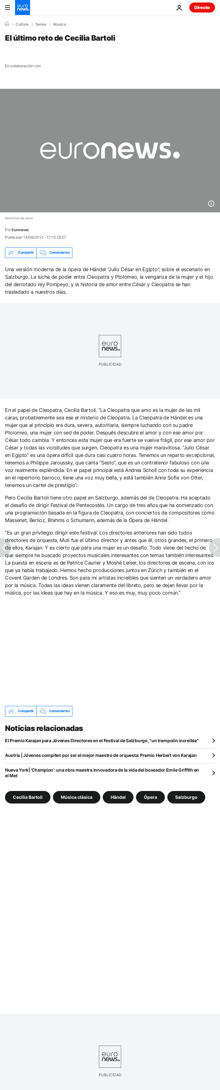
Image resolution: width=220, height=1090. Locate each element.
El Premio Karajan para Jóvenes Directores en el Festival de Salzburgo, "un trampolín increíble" (101, 740)
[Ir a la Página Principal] (22, 7)
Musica (59, 24)
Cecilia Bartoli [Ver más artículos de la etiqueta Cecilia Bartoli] (28, 796)
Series (40, 24)
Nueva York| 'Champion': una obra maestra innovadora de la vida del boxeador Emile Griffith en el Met (102, 772)
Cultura (22, 24)
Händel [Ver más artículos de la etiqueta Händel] (118, 796)
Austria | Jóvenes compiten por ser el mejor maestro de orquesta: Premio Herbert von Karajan (101, 755)
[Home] (7, 24)
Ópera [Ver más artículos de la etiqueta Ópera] (150, 796)
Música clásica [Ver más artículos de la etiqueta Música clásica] (76, 796)
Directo (202, 7)
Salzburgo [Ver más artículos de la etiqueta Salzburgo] (186, 796)
